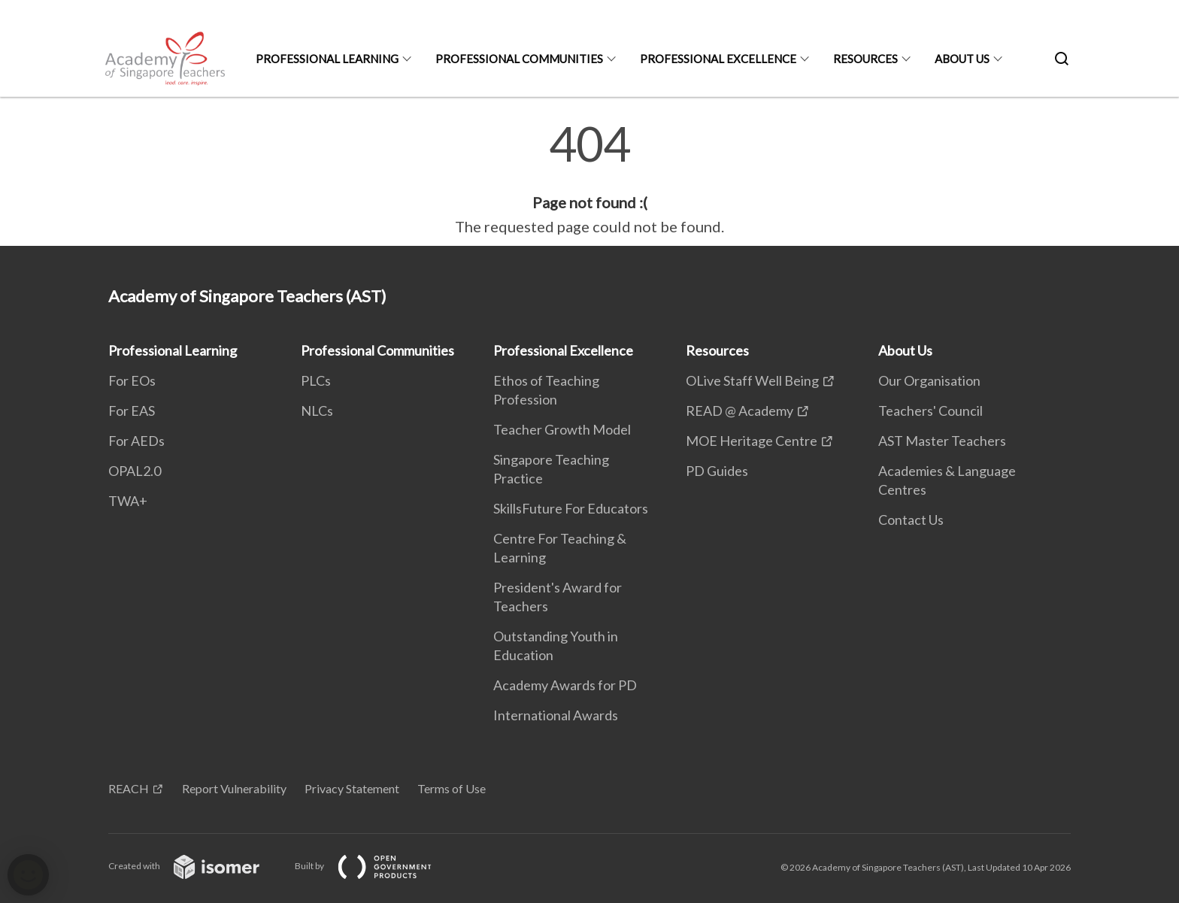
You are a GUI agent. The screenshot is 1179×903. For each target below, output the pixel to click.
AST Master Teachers (942, 440)
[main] (589, 179)
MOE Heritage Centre (751, 440)
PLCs (316, 380)
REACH (128, 788)
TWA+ (127, 500)
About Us (962, 58)
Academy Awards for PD (565, 685)
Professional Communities (519, 58)
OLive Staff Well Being (752, 380)
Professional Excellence (718, 58)
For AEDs (136, 440)
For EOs (132, 380)
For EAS (131, 410)
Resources (865, 58)
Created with (195, 865)
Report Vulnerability (234, 788)
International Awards (555, 715)
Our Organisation (929, 380)
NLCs (317, 410)
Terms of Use (451, 788)
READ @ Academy (739, 410)
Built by (375, 865)
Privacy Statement (352, 788)
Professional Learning (327, 58)
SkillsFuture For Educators (570, 508)
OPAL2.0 (134, 470)
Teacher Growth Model (562, 429)
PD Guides (717, 470)
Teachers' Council (930, 410)
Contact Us (911, 519)
